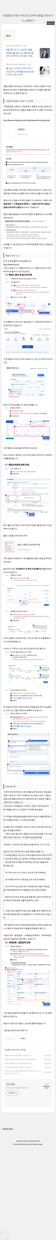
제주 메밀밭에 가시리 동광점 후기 (17, 1155)
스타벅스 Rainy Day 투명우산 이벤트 (17, 1159)
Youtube (34, 1236)
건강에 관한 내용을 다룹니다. (17, 1180)
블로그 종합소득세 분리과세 (15, 628)
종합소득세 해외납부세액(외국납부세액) (19, 1151)
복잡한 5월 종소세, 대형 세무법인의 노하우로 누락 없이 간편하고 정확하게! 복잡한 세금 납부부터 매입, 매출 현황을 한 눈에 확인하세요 (20, 110)
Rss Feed (15, 1236)
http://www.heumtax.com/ (14, 102)
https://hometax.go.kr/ (11, 357)
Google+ (40, 1236)
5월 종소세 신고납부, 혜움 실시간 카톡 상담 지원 (19, 105)
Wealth (7, 1142)
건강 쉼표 (10, 1176)
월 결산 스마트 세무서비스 (19, 124)
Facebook (29, 1236)
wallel (38, 1233)
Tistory (26, 1233)
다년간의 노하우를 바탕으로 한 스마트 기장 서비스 (20, 129)
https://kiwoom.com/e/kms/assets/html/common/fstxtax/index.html (26, 212)
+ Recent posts (7, 1221)
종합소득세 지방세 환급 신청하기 (17, 1147)
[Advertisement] (28, 58)
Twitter (23, 1236)
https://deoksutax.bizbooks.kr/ (16, 120)
